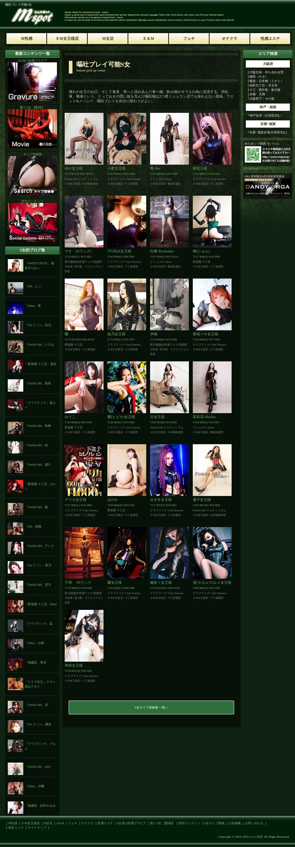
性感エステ (105, 823)
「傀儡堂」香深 (35, 662)
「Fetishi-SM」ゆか (38, 767)
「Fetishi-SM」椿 (36, 507)
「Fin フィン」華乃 (38, 565)
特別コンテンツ (189, 823)
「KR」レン (33, 286)
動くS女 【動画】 (162, 823)
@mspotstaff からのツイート (262, 168)
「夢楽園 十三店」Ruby (41, 604)
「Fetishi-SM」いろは (39, 344)
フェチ (72, 823)
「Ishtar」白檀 (34, 643)
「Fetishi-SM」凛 (36, 705)
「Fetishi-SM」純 (36, 445)
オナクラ (87, 823)
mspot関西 (256, 836)
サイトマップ (37, 827)
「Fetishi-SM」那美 (38, 383)
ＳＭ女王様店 (30, 823)
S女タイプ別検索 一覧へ (151, 707)
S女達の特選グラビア (132, 823)
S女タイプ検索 (214, 823)
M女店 (48, 823)
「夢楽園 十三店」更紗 (40, 364)
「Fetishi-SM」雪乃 (38, 585)
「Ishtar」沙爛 (34, 786)
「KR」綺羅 (33, 526)
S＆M (60, 823)
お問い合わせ (254, 823)
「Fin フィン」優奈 (38, 724)
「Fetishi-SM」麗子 (38, 464)
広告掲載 (234, 823)
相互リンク (16, 827)
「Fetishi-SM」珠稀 (38, 426)
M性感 (12, 823)
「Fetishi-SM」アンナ (39, 546)
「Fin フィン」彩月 (38, 325)
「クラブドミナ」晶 (39, 623)
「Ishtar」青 (33, 306)
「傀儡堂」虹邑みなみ (40, 805)
